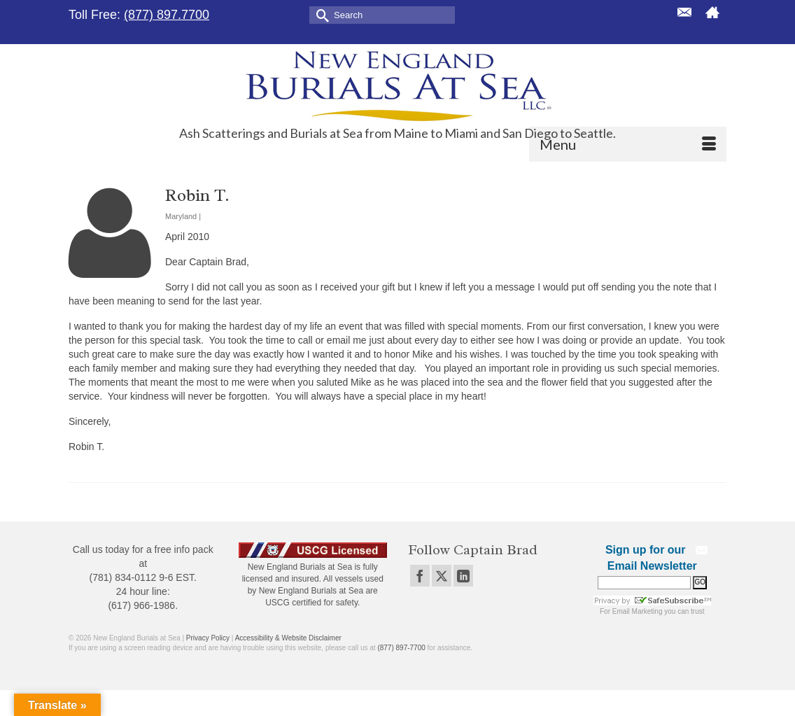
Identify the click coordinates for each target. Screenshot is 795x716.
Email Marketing (637, 611)
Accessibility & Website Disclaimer (288, 638)
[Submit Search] (319, 14)
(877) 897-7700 (401, 648)
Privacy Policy (208, 638)
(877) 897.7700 (166, 15)
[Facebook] (420, 576)
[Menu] (627, 144)
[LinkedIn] (463, 576)
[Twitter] (441, 576)
